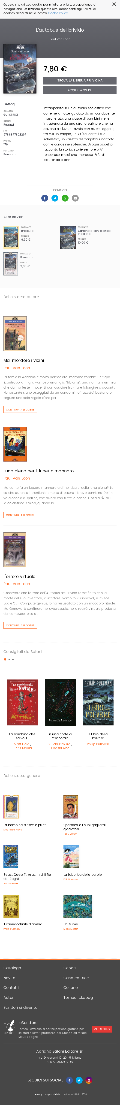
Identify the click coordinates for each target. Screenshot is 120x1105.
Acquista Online (80, 90)
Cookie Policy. (58, 13)
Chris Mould (22, 748)
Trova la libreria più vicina (79, 80)
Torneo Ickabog (78, 997)
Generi (69, 968)
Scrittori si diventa (20, 1007)
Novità (9, 978)
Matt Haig (21, 744)
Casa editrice (76, 978)
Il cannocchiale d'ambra (22, 924)
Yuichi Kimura (59, 744)
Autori (9, 997)
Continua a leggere (20, 409)
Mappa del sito (53, 1094)
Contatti (11, 988)
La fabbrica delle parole (82, 874)
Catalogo (12, 968)
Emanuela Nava (12, 830)
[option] (22, 714)
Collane (70, 988)
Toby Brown (70, 834)
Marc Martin (70, 929)
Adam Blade (10, 883)
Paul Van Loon (60, 39)
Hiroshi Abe (60, 748)
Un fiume (70, 924)
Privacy (38, 1094)
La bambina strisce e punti (24, 825)
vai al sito (102, 1029)
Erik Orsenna (70, 879)
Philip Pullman (98, 744)
